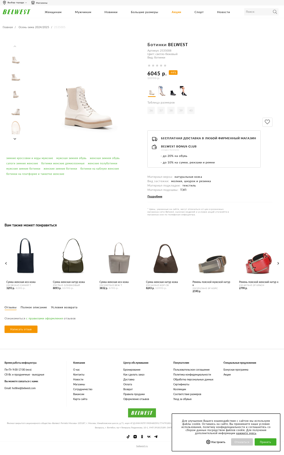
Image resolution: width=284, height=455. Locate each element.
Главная (8, 27)
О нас (76, 372)
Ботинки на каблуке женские (99, 168)
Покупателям (181, 365)
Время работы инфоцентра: (21, 365)
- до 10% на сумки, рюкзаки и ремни (188, 165)
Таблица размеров (161, 105)
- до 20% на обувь (174, 159)
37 (161, 113)
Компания (79, 365)
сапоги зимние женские (22, 163)
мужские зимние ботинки (23, 168)
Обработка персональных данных (193, 382)
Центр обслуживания (135, 365)
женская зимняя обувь (105, 158)
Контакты (78, 377)
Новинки (111, 12)
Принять (265, 442)
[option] (15, 58)
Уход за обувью (182, 402)
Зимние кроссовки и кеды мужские (29, 158)
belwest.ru (142, 449)
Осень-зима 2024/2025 (34, 27)
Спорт (199, 12)
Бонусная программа (236, 372)
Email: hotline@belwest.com (20, 391)
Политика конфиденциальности (192, 377)
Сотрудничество (82, 392)
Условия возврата (64, 310)
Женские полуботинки (102, 163)
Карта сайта (80, 402)
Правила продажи (134, 397)
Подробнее (154, 200)
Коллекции (179, 392)
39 (181, 113)
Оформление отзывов (136, 402)
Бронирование (131, 372)
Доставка (128, 382)
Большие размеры (144, 12)
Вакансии (78, 397)
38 (171, 113)
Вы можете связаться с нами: (21, 384)
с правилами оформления (44, 321)
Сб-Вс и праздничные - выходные (24, 377)
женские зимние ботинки (60, 168)
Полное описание (34, 310)
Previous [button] (15, 46)
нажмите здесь (246, 433)
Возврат (128, 392)
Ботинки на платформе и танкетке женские (35, 173)
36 (151, 113)
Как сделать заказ (133, 377)
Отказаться (242, 442)
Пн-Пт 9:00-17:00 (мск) (18, 372)
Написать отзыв (21, 332)
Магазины (39, 3)
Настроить (218, 442)
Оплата (127, 387)
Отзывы (11, 310)
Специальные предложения (240, 365)
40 (191, 113)
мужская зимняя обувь (71, 158)
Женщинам (53, 12)
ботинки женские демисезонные (63, 163)
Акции (176, 12)
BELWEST (178, 44)
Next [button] (15, 139)
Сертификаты (181, 387)
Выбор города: (16, 2)
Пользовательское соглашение (191, 372)
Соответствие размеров (187, 397)
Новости (223, 12)
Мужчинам (83, 12)
